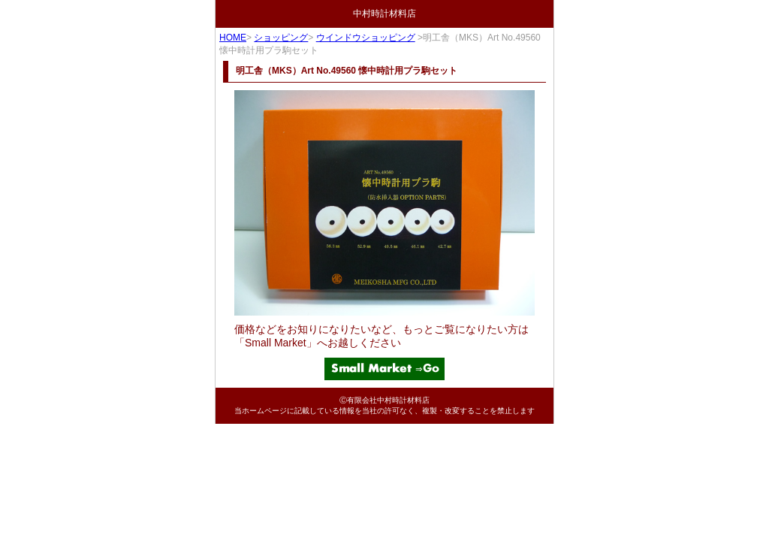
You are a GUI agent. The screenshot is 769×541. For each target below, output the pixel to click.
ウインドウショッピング (365, 37)
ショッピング (281, 37)
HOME (232, 37)
